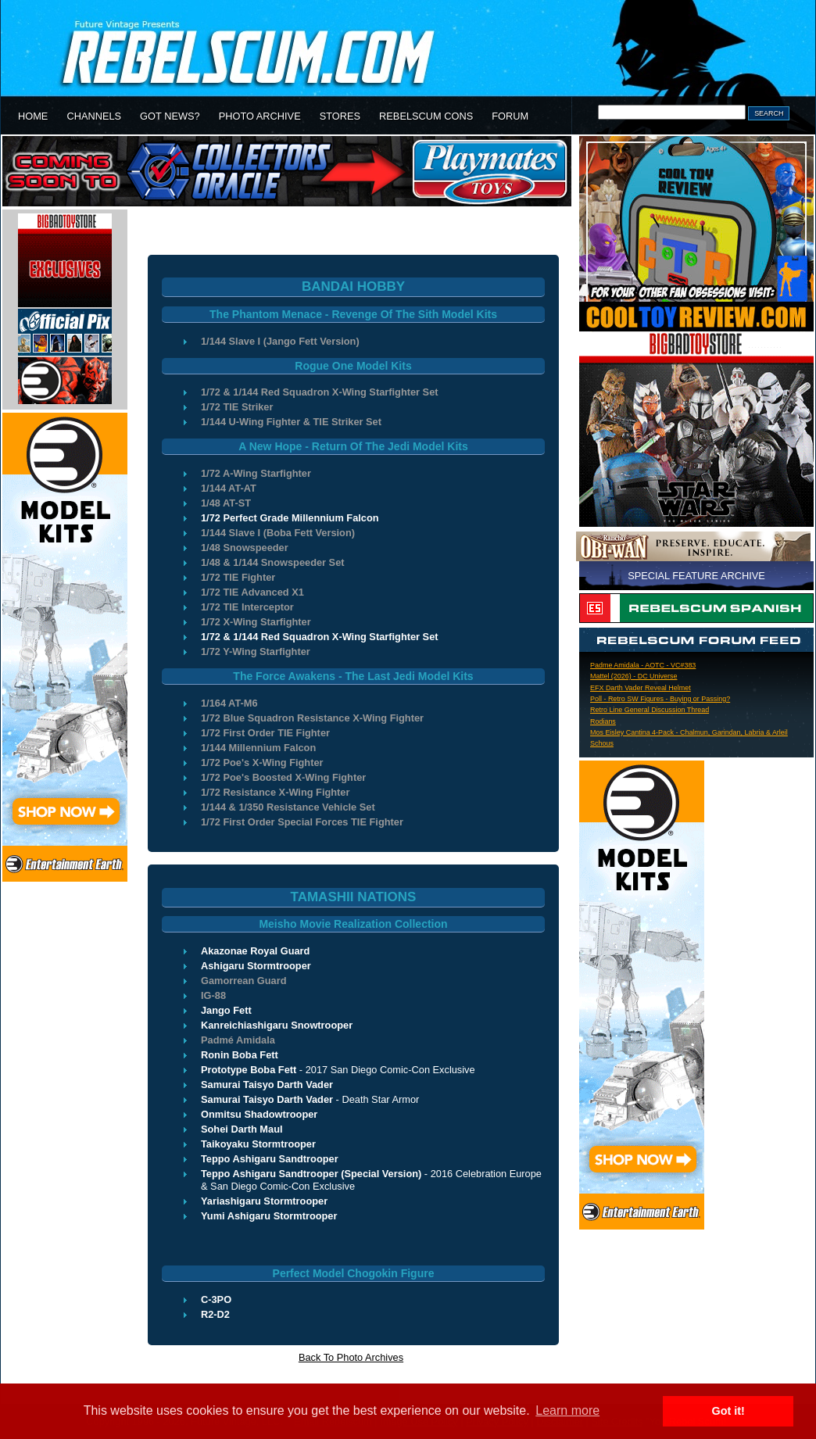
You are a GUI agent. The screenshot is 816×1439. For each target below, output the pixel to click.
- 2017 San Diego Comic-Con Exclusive (338, 1070)
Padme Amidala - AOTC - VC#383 (643, 665)
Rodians (603, 721)
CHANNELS (93, 116)
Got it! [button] (728, 1411)
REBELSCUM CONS (426, 116)
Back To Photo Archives (351, 1357)
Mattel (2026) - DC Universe (633, 676)
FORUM (510, 116)
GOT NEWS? (170, 116)
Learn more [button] (567, 1410)
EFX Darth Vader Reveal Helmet (640, 688)
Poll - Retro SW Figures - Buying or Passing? (660, 699)
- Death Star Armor (310, 1099)
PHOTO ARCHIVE (260, 116)
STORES (340, 116)
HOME (33, 116)
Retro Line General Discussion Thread (649, 710)
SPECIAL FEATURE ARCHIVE (696, 576)
